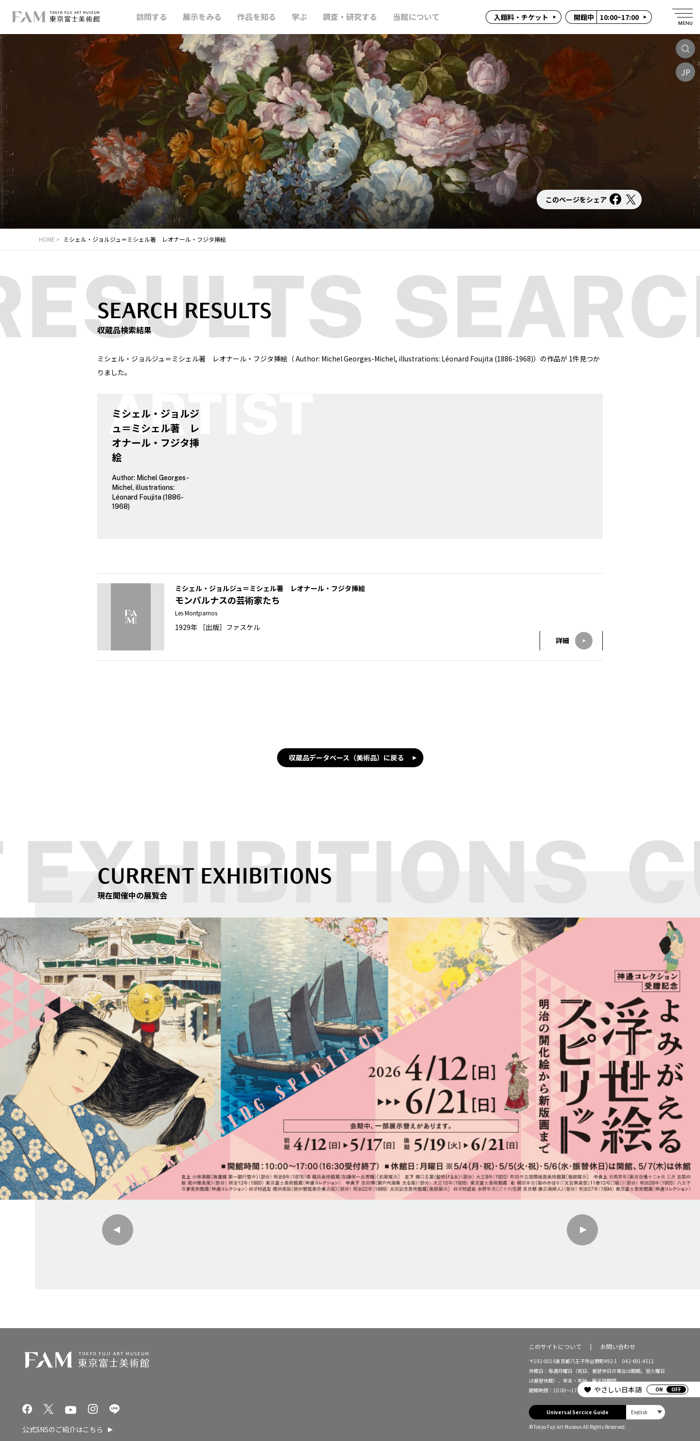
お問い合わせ (617, 1346)
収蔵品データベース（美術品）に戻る (346, 757)
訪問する (151, 16)
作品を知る (256, 16)
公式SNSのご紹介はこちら (62, 1429)
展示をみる (202, 16)
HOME (47, 239)
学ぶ (299, 16)
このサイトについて (555, 1346)
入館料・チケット (521, 17)
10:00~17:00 (606, 17)
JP (685, 72)
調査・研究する (350, 16)
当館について (416, 16)
